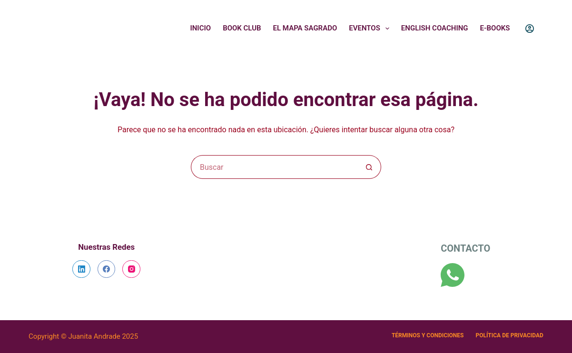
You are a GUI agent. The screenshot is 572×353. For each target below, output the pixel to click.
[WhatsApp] (452, 275)
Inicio (200, 28)
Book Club (242, 28)
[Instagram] (131, 269)
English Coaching (434, 28)
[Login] (529, 28)
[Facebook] (107, 269)
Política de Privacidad (509, 335)
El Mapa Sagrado (305, 28)
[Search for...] (274, 167)
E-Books (495, 28)
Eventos (371, 28)
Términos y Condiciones (428, 335)
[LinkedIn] (81, 269)
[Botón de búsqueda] (369, 167)
